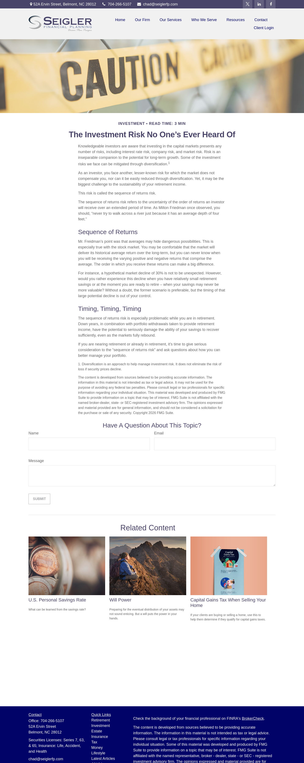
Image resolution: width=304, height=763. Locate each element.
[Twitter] (247, 4)
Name (33, 433)
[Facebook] (271, 4)
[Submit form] (39, 499)
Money (97, 747)
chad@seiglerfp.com (157, 4)
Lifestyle (98, 753)
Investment (100, 726)
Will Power (120, 600)
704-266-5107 (116, 4)
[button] (120, 20)
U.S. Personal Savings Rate (57, 600)
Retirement (100, 720)
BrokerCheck (253, 718)
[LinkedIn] (259, 4)
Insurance (99, 737)
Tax (94, 742)
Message (36, 461)
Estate (96, 731)
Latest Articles (103, 758)
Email (159, 433)
